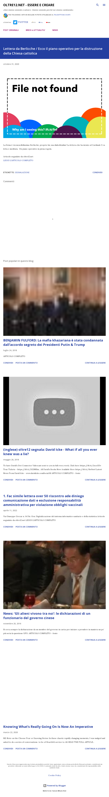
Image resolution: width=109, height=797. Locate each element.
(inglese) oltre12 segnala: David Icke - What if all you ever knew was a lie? (50, 451)
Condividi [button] (97, 172)
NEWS (55, 30)
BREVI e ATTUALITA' (35, 30)
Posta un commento (27, 362)
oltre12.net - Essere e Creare (28, 5)
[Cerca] (97, 5)
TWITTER (20, 22)
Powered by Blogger (54, 785)
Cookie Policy (54, 775)
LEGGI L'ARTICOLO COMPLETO (18, 160)
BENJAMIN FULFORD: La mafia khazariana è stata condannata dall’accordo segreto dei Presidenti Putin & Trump (53, 342)
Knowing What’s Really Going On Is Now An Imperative (48, 726)
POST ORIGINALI (11, 30)
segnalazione (22, 172)
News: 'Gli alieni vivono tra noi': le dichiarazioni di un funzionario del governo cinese (46, 615)
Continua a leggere (95, 362)
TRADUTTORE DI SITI (62, 15)
